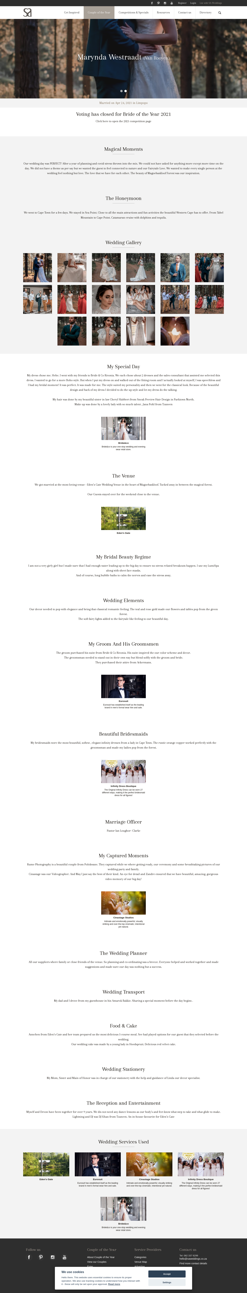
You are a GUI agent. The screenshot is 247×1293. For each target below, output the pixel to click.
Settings (167, 1282)
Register (182, 3)
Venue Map (140, 1261)
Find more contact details (193, 1263)
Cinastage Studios (123, 917)
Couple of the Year (99, 12)
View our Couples (97, 1261)
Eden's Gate (123, 533)
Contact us (184, 12)
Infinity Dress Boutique (123, 786)
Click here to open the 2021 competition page (123, 121)
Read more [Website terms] (114, 1284)
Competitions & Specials (134, 12)
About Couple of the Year (101, 1257)
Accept (167, 1274)
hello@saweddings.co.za (193, 1259)
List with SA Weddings (211, 3)
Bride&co (123, 443)
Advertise (139, 1266)
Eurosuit (123, 701)
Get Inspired (71, 12)
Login (193, 3)
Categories (140, 1257)
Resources (163, 12)
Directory (205, 12)
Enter (90, 1266)
